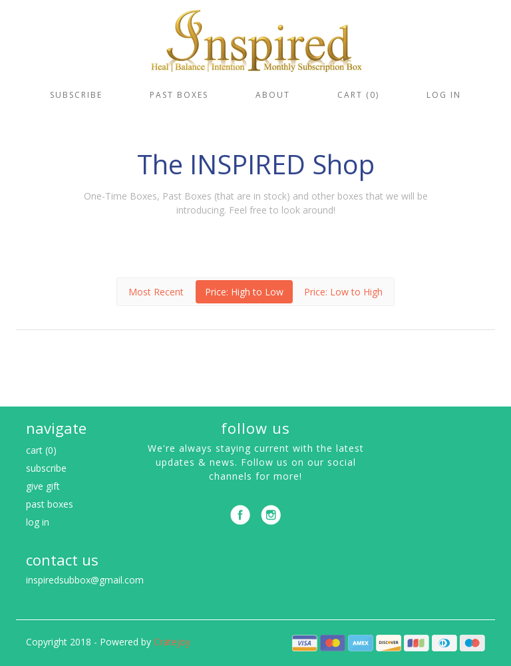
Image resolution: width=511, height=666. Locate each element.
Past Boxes (179, 94)
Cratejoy (172, 641)
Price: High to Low (244, 291)
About (273, 94)
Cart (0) (358, 94)
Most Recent (156, 291)
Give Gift (43, 486)
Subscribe (76, 94)
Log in (443, 94)
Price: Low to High (343, 291)
